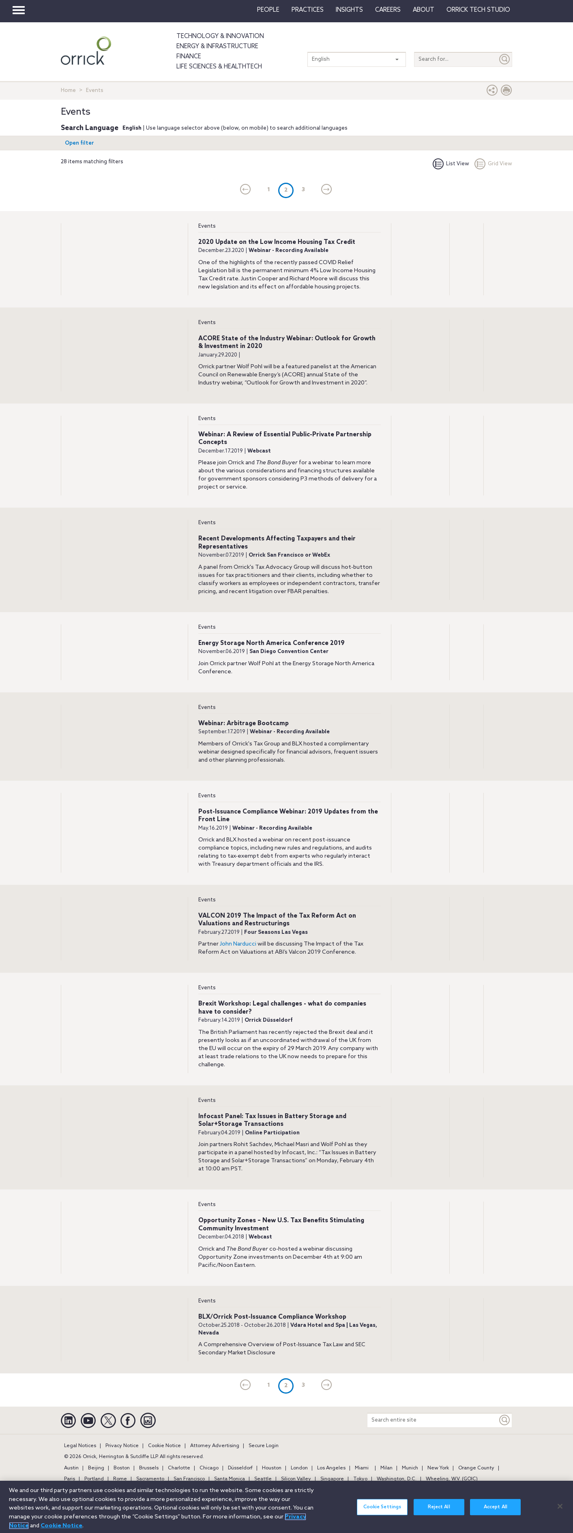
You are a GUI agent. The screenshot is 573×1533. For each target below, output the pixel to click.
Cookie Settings (382, 1509)
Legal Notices (80, 1446)
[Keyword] (505, 1420)
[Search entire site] (432, 1420)
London (299, 1468)
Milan (386, 1468)
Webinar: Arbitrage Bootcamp (243, 723)
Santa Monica (229, 1479)
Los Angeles (331, 1468)
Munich (410, 1468)
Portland (94, 1479)
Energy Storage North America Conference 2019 (271, 643)
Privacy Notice (122, 1446)
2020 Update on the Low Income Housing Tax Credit (276, 242)
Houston (271, 1468)
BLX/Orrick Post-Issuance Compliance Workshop (272, 1317)
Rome (120, 1479)
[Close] (560, 1507)
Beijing (96, 1468)
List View (451, 164)
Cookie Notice (164, 1446)
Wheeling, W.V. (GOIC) (452, 1479)
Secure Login (264, 1446)
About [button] (423, 10)
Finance (188, 56)
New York (438, 1468)
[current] (245, 190)
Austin (71, 1468)
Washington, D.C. (396, 1479)
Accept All (495, 1509)
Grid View (493, 164)
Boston (122, 1468)
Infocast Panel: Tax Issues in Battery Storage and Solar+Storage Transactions (272, 1120)
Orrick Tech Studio (478, 10)
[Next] (326, 190)
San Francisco (189, 1479)
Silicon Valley (296, 1479)
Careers (388, 10)
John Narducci (238, 944)
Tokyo (360, 1479)
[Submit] (505, 59)
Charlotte (179, 1468)
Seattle (263, 1479)
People (268, 10)
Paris (69, 1479)
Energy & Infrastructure (217, 46)
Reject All (439, 1509)
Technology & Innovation (220, 36)
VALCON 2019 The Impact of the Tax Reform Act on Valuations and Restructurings (277, 920)
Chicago (209, 1468)
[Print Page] (506, 92)
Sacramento (150, 1479)
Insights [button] (349, 10)
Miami (362, 1468)
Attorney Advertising (214, 1446)
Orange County (476, 1468)
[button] (492, 92)
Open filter (79, 143)
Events (207, 226)
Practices (308, 10)
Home (68, 91)
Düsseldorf (240, 1468)
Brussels (149, 1468)
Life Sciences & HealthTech (219, 66)
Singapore (332, 1479)
